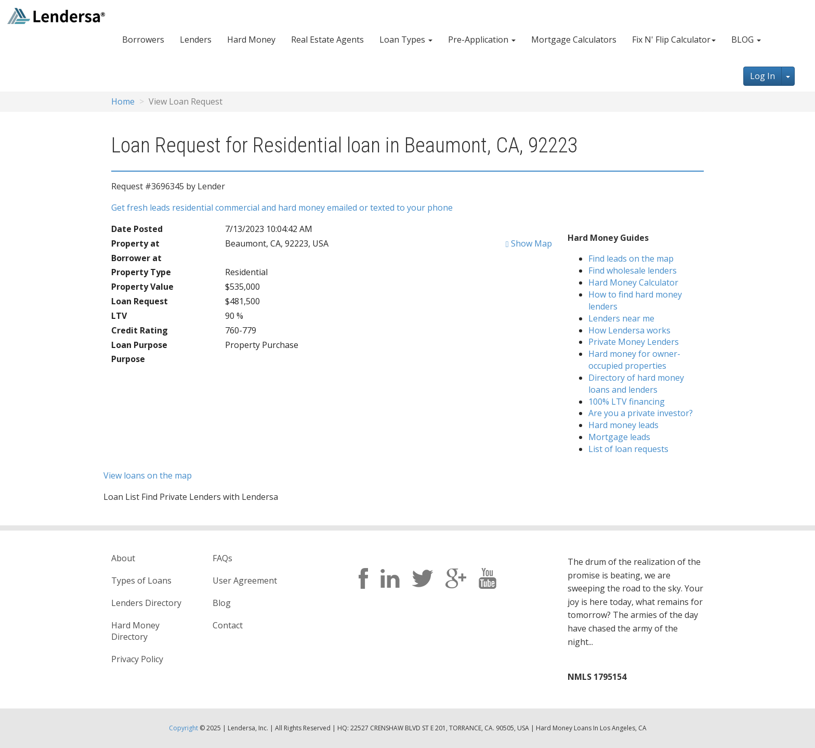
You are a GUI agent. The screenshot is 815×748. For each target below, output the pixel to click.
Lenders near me (621, 318)
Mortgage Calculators (573, 39)
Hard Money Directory (135, 631)
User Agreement (245, 580)
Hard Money (251, 39)
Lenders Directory (146, 603)
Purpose (128, 359)
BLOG (746, 39)
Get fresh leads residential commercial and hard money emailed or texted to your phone (282, 207)
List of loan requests (628, 449)
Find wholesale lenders (632, 270)
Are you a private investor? (640, 413)
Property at (135, 243)
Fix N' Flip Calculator (674, 39)
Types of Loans (141, 580)
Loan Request (139, 301)
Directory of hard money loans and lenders (636, 383)
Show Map (529, 243)
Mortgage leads (619, 437)
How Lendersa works (629, 330)
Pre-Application (482, 39)
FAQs (222, 558)
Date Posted (137, 229)
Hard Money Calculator (633, 282)
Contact (228, 625)
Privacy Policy (137, 659)
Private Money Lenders (633, 341)
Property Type (141, 272)
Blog (222, 603)
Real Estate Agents (327, 39)
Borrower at (136, 258)
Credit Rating (139, 330)
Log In (762, 76)
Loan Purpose (139, 345)
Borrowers (143, 39)
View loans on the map (147, 475)
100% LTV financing (626, 401)
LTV (119, 315)
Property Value (142, 286)
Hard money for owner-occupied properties (634, 359)
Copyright (183, 728)
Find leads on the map (631, 258)
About (123, 558)
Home (123, 101)
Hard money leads (623, 425)
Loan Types (405, 39)
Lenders (196, 39)
